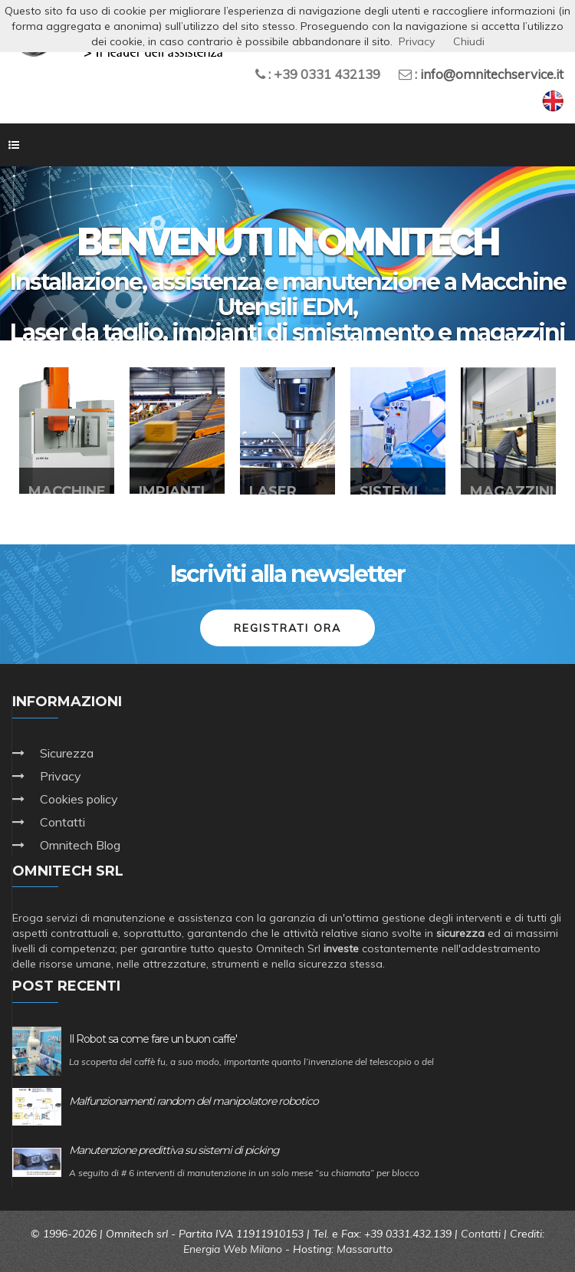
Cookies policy (79, 799)
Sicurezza (67, 753)
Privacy (60, 776)
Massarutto (365, 1249)
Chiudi (469, 41)
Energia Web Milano (232, 1249)
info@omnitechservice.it (492, 74)
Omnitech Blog (80, 845)
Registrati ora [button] (287, 628)
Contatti (62, 822)
